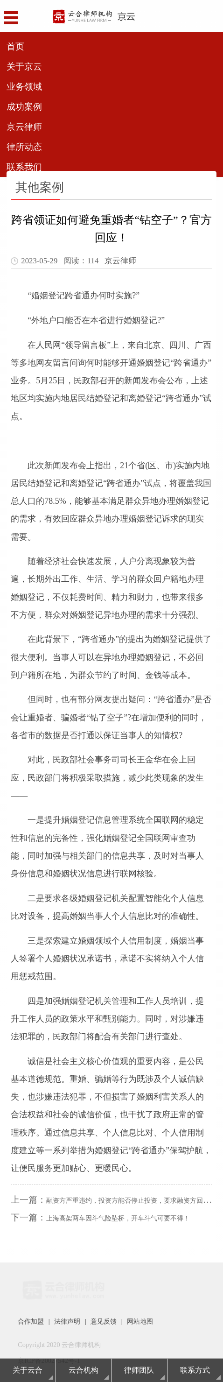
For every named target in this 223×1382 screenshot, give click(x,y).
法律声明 (67, 1321)
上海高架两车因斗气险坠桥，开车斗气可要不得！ (118, 1218)
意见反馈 (104, 1321)
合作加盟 (31, 1321)
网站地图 (140, 1321)
